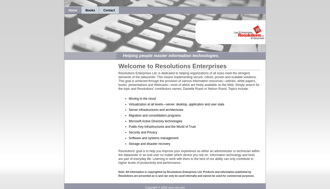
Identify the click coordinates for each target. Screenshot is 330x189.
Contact (109, 10)
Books (90, 10)
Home (73, 10)
